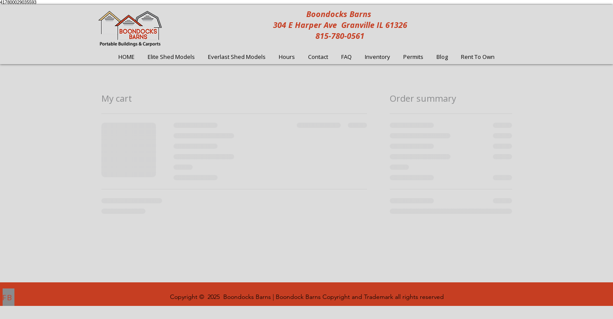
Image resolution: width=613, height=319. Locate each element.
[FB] (8, 297)
